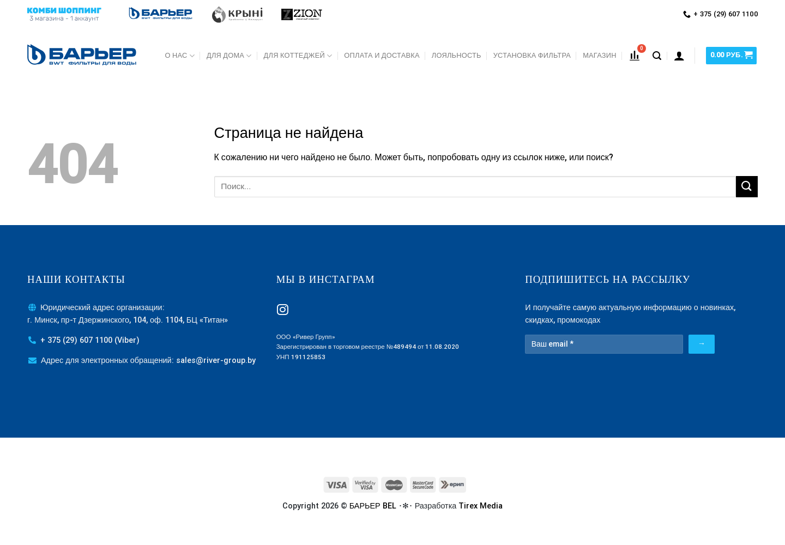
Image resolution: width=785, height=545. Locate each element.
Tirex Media (480, 506)
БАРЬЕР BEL (372, 506)
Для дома (229, 56)
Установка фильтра (532, 55)
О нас (180, 56)
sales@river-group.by (216, 360)
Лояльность (456, 55)
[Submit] (747, 186)
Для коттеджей (298, 56)
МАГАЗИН (600, 55)
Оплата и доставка (381, 55)
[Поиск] (657, 55)
